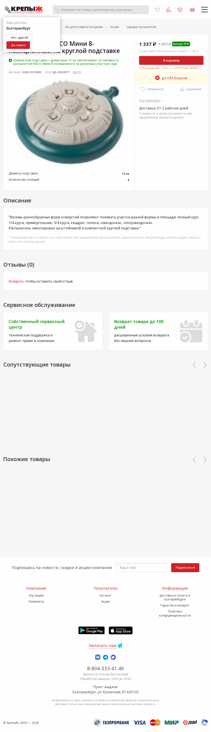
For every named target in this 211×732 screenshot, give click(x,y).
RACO (77, 72)
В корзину (171, 60)
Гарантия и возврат (174, 605)
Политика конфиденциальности (175, 613)
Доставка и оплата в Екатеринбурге (175, 597)
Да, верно (18, 45)
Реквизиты (36, 601)
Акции (105, 601)
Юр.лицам (36, 595)
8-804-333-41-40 (105, 668)
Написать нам (102, 645)
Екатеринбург (150, 100)
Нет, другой (19, 37)
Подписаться (185, 567)
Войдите (16, 281)
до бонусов (171, 78)
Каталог (105, 595)
